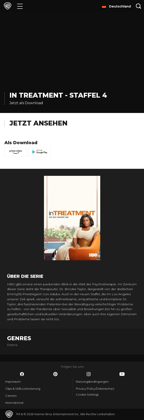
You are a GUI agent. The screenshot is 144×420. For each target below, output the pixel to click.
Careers (10, 395)
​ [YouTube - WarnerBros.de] (122, 374)
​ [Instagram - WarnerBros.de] (88, 374)
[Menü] (20, 6)
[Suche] (138, 6)
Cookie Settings (87, 394)
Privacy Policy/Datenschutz (95, 388)
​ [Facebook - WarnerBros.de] (22, 374)
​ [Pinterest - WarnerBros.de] (55, 374)
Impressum (13, 381)
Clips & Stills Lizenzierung (22, 388)
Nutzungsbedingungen (92, 381)
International (14, 402)
